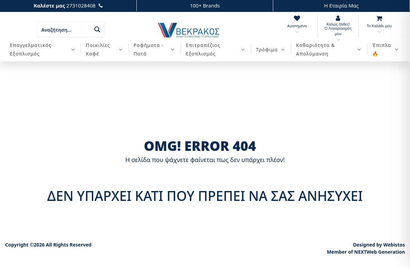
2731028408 (81, 5)
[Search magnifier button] (97, 29)
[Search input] (63, 29)
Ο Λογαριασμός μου (338, 31)
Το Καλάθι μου (379, 25)
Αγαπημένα (297, 25)
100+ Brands (205, 5)
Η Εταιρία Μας (341, 5)
